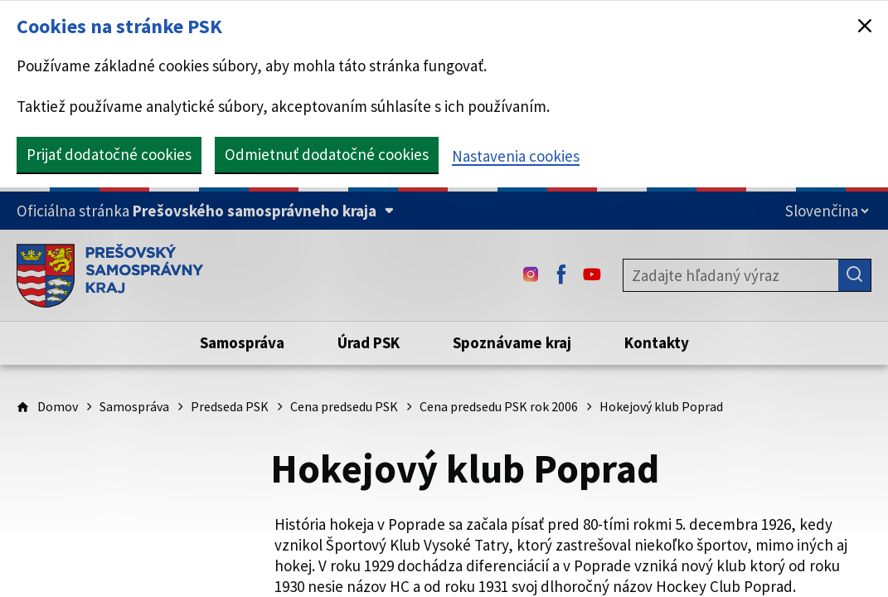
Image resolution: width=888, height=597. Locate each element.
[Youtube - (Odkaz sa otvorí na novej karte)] (592, 275)
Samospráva (134, 406)
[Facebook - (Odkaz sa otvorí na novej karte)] (561, 275)
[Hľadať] (854, 275)
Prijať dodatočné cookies (109, 154)
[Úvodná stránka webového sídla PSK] (110, 275)
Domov (57, 406)
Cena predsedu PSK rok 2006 (499, 406)
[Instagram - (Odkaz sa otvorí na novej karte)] (531, 275)
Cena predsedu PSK (344, 406)
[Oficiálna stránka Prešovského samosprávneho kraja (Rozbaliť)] (205, 211)
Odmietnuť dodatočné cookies (327, 154)
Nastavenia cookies (516, 156)
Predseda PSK (230, 406)
